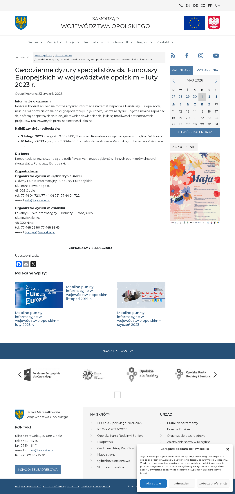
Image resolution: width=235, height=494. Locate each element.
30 (195, 96)
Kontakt (165, 42)
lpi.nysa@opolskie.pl (40, 232)
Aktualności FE (63, 55)
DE (195, 5)
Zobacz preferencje (213, 483)
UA (217, 5)
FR (210, 5)
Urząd (73, 42)
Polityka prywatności (28, 486)
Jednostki (94, 42)
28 (180, 96)
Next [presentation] (215, 374)
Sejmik (35, 42)
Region (145, 42)
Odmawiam (182, 483)
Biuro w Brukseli (179, 429)
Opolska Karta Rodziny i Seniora (120, 435)
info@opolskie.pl (37, 200)
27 (173, 96)
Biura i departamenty (182, 423)
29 (188, 96)
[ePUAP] (217, 41)
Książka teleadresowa (37, 469)
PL (181, 5)
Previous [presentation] (20, 374)
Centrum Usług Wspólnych (117, 448)
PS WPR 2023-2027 (112, 429)
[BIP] (205, 41)
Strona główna (43, 55)
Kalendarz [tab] (181, 70)
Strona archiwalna (110, 467)
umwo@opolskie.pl (39, 450)
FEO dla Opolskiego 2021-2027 (120, 423)
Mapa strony (106, 454)
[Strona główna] (19, 42)
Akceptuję (153, 483)
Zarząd (54, 42)
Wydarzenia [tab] (207, 70)
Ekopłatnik (105, 442)
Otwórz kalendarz (195, 132)
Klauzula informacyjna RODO (61, 486)
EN (188, 5)
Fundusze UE (120, 42)
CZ (203, 5)
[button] (227, 449)
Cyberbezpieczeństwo (113, 461)
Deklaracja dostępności (95, 486)
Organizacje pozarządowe (186, 435)
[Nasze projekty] (194, 23)
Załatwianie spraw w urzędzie (188, 442)
